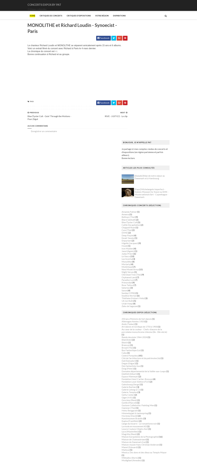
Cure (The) (132, 120)
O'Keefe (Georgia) (136, 392)
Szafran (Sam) (133, 421)
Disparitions (113, 19)
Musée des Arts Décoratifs (139, 376)
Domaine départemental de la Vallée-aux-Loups (149, 261)
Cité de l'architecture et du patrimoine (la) (146, 248)
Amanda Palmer (134, 102)
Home (27, 19)
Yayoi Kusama (133, 437)
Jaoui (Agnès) (133, 141)
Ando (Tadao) (133, 214)
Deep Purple (133, 125)
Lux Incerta (132, 149)
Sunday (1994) (134, 183)
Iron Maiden (133, 138)
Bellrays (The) (133, 107)
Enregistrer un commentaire (38, 135)
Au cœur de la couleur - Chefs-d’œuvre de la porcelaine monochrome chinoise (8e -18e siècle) (150, 220)
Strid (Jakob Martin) (136, 418)
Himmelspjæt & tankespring (140, 303)
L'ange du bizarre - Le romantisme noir (145, 313)
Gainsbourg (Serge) (136, 274)
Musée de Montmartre (138, 368)
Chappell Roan (134, 117)
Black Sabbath (134, 109)
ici (51, 55)
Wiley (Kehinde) (134, 434)
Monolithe (132, 151)
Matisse (131, 340)
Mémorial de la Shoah (137, 389)
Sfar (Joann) (132, 413)
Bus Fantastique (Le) (136, 240)
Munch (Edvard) (134, 355)
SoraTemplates (40, 458)
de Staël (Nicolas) (135, 447)
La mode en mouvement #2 (139, 316)
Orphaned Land (134, 167)
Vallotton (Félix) (134, 424)
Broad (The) (133, 237)
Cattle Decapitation (136, 115)
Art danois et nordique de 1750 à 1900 (145, 216)
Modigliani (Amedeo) (137, 350)
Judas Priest (133, 143)
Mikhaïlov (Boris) (135, 347)
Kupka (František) (135, 311)
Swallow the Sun (134, 185)
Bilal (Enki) (132, 230)
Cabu (129, 243)
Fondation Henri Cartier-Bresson (142, 269)
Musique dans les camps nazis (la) (142, 358)
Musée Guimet (134, 361)
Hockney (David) (135, 306)
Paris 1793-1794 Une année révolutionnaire (147, 400)
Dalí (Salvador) (134, 251)
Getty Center (133, 285)
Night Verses (133, 162)
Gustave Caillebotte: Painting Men (143, 295)
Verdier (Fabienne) (136, 429)
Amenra (131, 104)
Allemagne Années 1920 (138, 211)
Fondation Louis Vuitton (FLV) (141, 272)
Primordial (132, 172)
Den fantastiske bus (136, 256)
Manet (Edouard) (135, 337)
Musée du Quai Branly (137, 384)
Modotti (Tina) (134, 353)
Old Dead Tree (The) (137, 164)
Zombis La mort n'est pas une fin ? (142, 439)
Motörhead (132, 157)
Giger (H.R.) (132, 287)
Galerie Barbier (134, 277)
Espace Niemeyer (135, 266)
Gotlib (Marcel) (134, 292)
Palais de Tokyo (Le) (136, 397)
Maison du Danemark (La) (139, 332)
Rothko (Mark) (134, 410)
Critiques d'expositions (73, 19)
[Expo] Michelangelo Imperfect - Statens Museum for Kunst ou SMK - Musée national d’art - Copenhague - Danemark (157, 83)
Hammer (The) (134, 298)
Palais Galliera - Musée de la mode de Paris (147, 395)
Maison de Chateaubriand (139, 329)
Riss (129, 408)
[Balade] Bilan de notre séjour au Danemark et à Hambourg (155, 67)
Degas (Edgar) (134, 253)
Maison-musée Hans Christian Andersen (146, 334)
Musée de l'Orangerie (137, 374)
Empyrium (132, 130)
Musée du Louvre (135, 382)
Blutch (130, 232)
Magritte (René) (134, 324)
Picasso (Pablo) (134, 403)
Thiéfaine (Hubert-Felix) (138, 188)
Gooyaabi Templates (72, 458)
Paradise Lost (133, 170)
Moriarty (131, 154)
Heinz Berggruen (135, 300)
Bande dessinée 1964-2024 (140, 227)
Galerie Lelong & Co (136, 279)
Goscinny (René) (134, 290)
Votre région (96, 19)
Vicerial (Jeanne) (135, 431)
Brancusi (131, 235)
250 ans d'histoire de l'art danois (142, 209)
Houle (130, 136)
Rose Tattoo (133, 175)
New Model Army (135, 159)
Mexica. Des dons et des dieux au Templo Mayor (149, 342)
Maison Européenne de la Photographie (145, 327)
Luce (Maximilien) (135, 321)
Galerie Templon (135, 282)
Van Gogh (131, 426)
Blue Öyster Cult (135, 112)
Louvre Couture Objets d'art (140, 319)
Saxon (130, 180)
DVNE (130, 123)
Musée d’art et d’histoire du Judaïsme (144, 387)
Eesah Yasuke (133, 128)
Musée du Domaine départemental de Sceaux (148, 379)
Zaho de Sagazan (135, 196)
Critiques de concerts (45, 19)
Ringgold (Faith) (134, 405)
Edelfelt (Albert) (135, 264)
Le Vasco (131, 146)
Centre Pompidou (135, 245)
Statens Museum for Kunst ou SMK (143, 416)
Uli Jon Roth (133, 191)
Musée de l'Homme (136, 371)
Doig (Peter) (133, 258)
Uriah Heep (132, 193)
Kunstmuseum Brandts (137, 308)
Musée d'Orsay (134, 366)
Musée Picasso (134, 363)
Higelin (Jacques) (135, 133)
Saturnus (131, 178)
